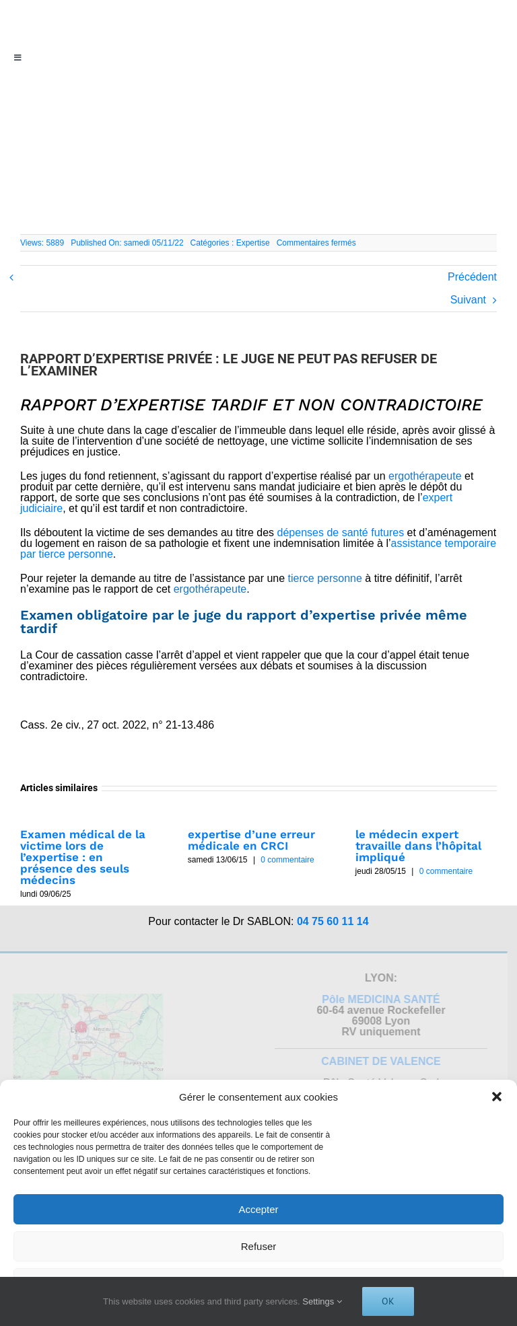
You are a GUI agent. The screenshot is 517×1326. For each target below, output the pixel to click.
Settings (322, 1301)
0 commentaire (287, 859)
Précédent (472, 277)
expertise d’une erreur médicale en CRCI (251, 839)
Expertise (253, 243)
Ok (388, 1301)
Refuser (259, 1246)
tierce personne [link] (325, 578)
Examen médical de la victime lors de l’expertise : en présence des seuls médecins (82, 857)
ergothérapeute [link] (425, 476)
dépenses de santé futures (341, 532)
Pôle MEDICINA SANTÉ (378, 999)
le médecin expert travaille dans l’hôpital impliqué (418, 845)
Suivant (468, 299)
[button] (497, 1096)
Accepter (258, 1209)
